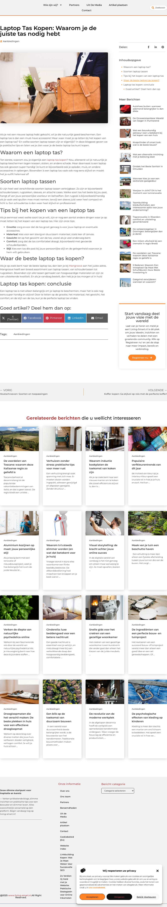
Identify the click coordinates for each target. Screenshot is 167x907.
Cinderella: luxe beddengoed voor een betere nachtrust (60, 633)
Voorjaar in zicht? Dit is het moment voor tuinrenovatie (147, 191)
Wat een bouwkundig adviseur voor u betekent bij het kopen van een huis (147, 132)
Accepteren (92, 897)
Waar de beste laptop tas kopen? (141, 80)
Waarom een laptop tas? (137, 67)
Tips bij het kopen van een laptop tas (143, 75)
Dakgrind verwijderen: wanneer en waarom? (144, 280)
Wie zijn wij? (52, 5)
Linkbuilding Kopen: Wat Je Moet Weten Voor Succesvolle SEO (67, 862)
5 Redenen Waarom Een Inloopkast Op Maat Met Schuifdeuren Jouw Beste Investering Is (146, 269)
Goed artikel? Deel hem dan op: (143, 89)
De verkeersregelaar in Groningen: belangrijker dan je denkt (148, 231)
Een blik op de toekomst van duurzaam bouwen (58, 717)
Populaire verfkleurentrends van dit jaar (146, 464)
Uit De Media (94, 4)
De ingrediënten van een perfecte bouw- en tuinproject (146, 633)
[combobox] (158, 7)
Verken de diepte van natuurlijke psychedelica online (17, 633)
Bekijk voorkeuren (146, 897)
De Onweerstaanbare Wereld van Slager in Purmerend (148, 119)
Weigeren (119, 897)
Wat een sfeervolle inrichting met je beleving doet (148, 155)
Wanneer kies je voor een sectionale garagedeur (146, 179)
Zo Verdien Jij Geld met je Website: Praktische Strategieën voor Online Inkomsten (66, 887)
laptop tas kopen (57, 159)
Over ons (64, 791)
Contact (86, 10)
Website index (64, 847)
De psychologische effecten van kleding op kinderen (147, 717)
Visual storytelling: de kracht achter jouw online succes (103, 549)
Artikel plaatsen (118, 4)
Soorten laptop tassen (135, 71)
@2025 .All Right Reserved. (21, 896)
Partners (74, 4)
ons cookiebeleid (97, 887)
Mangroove (75, 265)
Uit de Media (63, 815)
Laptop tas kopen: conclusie (138, 84)
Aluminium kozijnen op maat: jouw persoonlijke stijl (19, 549)
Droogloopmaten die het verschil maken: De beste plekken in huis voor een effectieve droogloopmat (18, 721)
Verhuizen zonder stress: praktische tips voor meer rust (60, 464)
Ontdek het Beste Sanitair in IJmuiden (148, 167)
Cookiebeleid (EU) (67, 838)
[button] (157, 870)
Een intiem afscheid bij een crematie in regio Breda (147, 242)
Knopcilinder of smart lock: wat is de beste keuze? (147, 143)
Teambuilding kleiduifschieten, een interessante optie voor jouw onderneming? (148, 206)
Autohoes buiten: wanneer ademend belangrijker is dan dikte (148, 108)
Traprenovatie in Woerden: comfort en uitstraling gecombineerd (147, 219)
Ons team (65, 796)
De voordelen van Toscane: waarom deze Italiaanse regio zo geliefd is (147, 255)
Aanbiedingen (11, 41)
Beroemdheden (67, 808)
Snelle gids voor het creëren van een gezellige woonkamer (103, 633)
